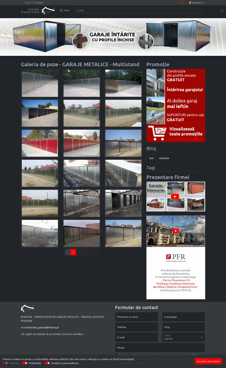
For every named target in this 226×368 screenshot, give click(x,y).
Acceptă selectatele (208, 361)
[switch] (24, 363)
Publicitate (35, 363)
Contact (39, 2)
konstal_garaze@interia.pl (43, 327)
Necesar (14, 363)
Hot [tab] (151, 158)
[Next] (95, 252)
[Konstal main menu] (64, 10)
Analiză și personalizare (65, 363)
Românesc (195, 2)
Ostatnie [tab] (164, 158)
